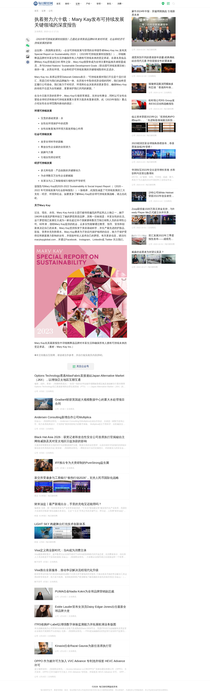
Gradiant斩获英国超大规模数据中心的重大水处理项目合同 (90, 401)
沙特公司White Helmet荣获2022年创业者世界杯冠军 (161, 194)
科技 (36, 516)
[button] (68, 3)
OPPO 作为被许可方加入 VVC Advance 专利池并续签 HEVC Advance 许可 (80, 663)
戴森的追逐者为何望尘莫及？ (148, 252)
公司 (51, 11)
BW (100, 355)
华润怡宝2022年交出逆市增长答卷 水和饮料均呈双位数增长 (153, 171)
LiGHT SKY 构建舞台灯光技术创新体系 (59, 524)
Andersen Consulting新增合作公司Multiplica (62, 417)
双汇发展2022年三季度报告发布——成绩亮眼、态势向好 (161, 237)
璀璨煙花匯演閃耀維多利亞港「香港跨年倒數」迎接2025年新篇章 (161, 86)
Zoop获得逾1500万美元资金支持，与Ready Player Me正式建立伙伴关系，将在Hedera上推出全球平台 (153, 211)
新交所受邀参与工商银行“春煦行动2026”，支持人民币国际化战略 (76, 477)
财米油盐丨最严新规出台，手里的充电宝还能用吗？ (68, 504)
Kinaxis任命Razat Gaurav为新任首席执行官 (83, 645)
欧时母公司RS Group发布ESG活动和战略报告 (162, 102)
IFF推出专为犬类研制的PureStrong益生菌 (82, 462)
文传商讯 (38, 31)
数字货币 (38, 562)
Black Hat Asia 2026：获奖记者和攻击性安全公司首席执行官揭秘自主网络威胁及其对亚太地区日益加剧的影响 (79, 439)
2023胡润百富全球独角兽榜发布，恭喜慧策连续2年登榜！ (153, 145)
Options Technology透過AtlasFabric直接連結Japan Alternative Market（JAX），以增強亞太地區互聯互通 (79, 377)
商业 (36, 496)
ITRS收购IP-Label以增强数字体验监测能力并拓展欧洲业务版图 (75, 624)
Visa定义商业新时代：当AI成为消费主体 (60, 550)
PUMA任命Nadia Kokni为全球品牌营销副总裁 (84, 591)
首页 (36, 11)
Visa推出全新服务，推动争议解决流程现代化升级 (66, 570)
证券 (44, 11)
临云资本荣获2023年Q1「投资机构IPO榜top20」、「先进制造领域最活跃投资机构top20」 (153, 118)
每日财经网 (104, 686)
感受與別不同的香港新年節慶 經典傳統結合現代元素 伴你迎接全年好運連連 (153, 59)
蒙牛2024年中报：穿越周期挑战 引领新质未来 (153, 13)
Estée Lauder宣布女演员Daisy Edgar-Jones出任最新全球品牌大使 (90, 608)
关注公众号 (81, 366)
